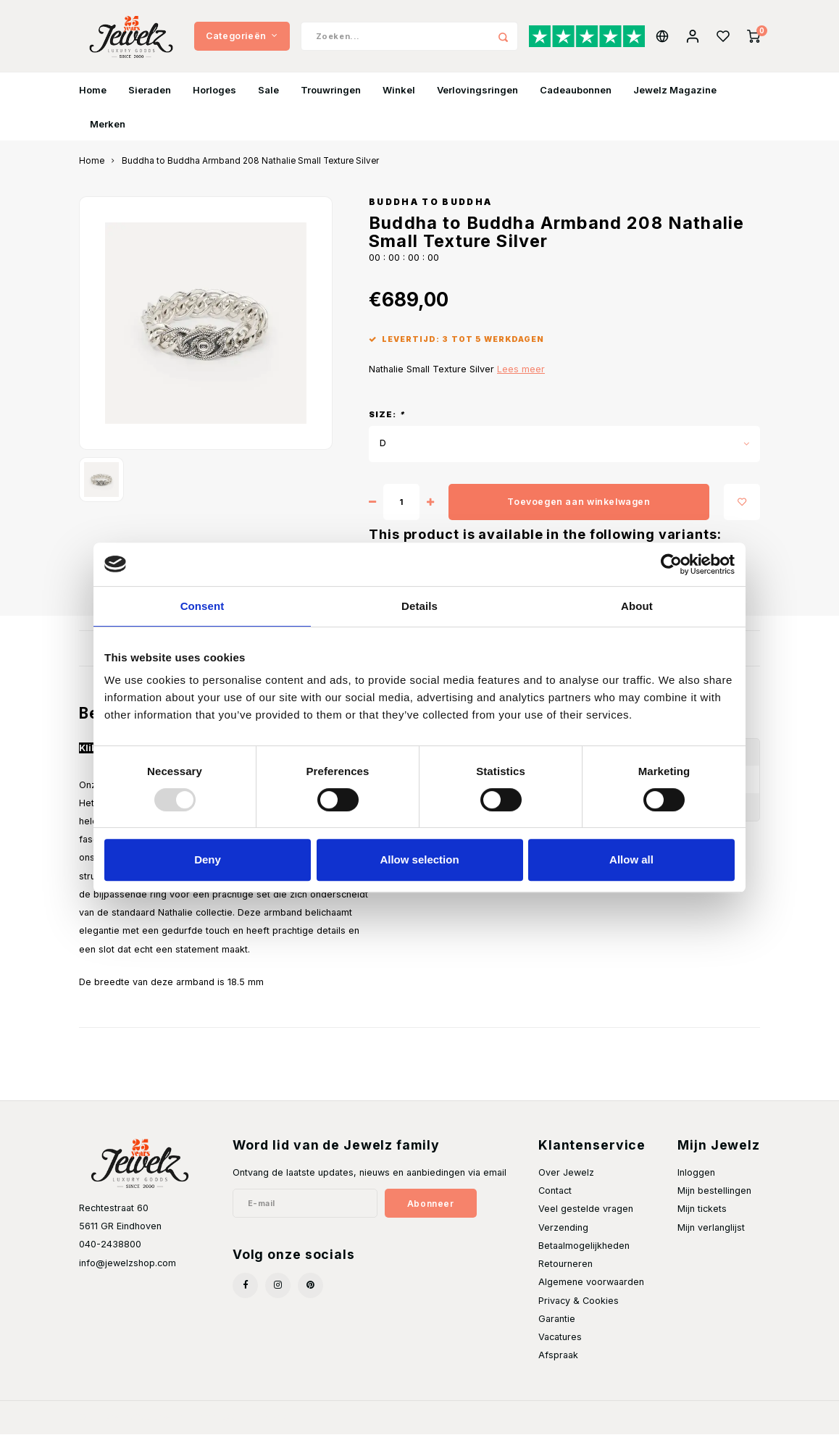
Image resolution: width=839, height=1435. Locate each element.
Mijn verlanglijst (711, 1227)
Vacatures (560, 1337)
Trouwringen (331, 90)
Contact (555, 1191)
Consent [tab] (202, 606)
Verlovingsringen (477, 90)
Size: (387, 415)
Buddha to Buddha (430, 203)
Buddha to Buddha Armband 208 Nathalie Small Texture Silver (250, 161)
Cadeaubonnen (575, 90)
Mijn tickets (702, 1209)
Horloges (214, 90)
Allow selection (419, 859)
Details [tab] (419, 606)
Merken (107, 124)
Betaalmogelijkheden (584, 1246)
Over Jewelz (566, 1173)
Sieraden (149, 90)
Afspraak (558, 1355)
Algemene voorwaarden (591, 1282)
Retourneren (565, 1264)
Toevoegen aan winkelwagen (578, 502)
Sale (268, 90)
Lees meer (521, 369)
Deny (207, 859)
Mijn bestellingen (714, 1191)
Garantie (556, 1318)
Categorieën (241, 35)
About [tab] (637, 606)
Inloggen (696, 1173)
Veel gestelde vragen (585, 1209)
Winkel (399, 90)
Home (93, 90)
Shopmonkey (259, 1418)
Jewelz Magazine (675, 90)
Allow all (631, 859)
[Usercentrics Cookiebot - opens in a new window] (671, 564)
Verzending (563, 1227)
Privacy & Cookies (578, 1300)
